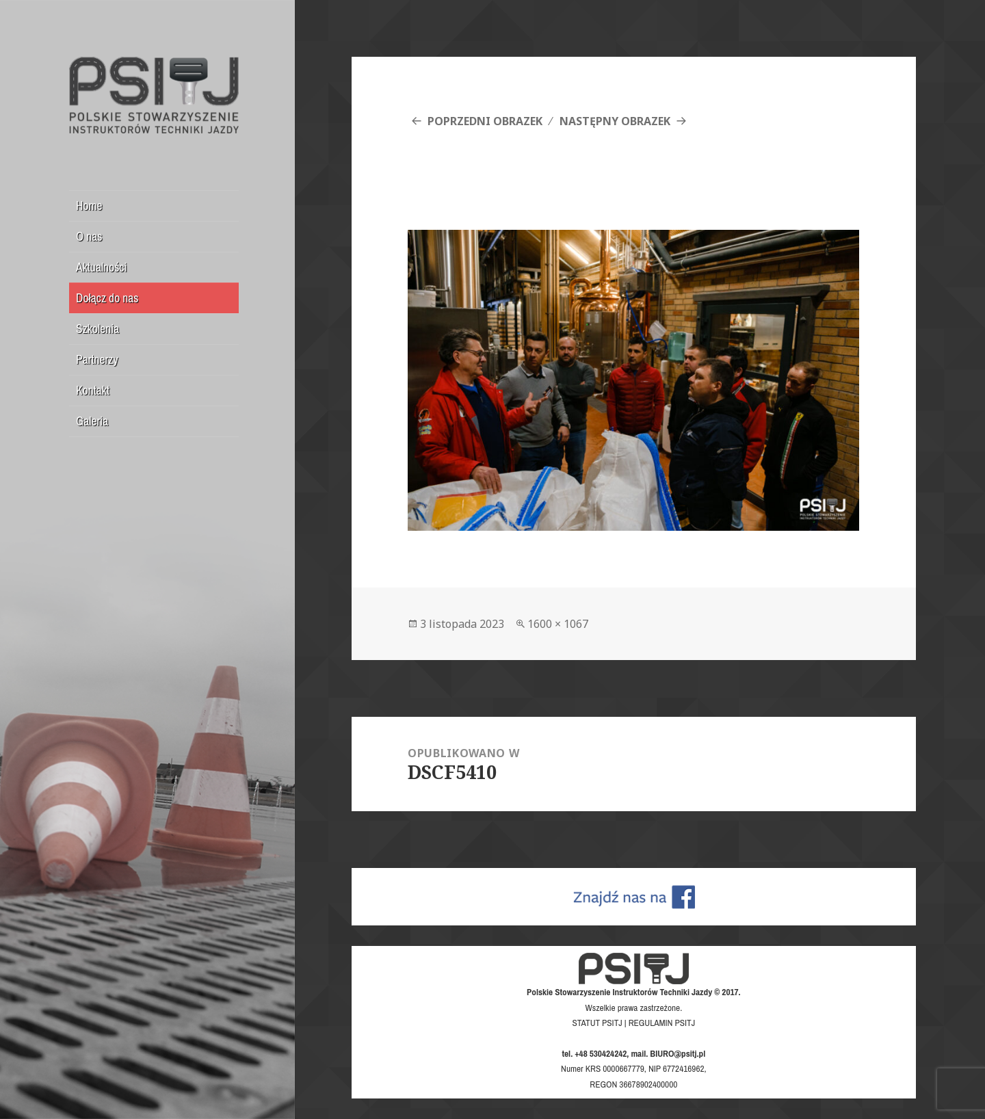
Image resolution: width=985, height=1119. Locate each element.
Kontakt (92, 390)
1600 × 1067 (557, 623)
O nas (89, 236)
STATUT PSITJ (597, 1022)
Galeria (92, 421)
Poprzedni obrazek (485, 121)
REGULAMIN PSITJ (662, 1022)
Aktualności (101, 267)
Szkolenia (97, 329)
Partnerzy (97, 359)
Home (89, 205)
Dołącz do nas (107, 298)
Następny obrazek (615, 121)
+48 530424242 (601, 1053)
